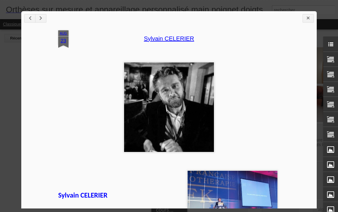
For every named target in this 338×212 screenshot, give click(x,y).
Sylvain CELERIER (169, 38)
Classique (12, 24)
